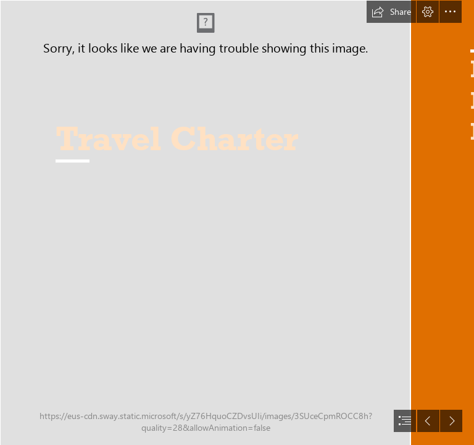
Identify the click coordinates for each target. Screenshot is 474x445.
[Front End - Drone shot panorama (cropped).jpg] (205, 222)
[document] (237, 222)
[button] (391, 12)
